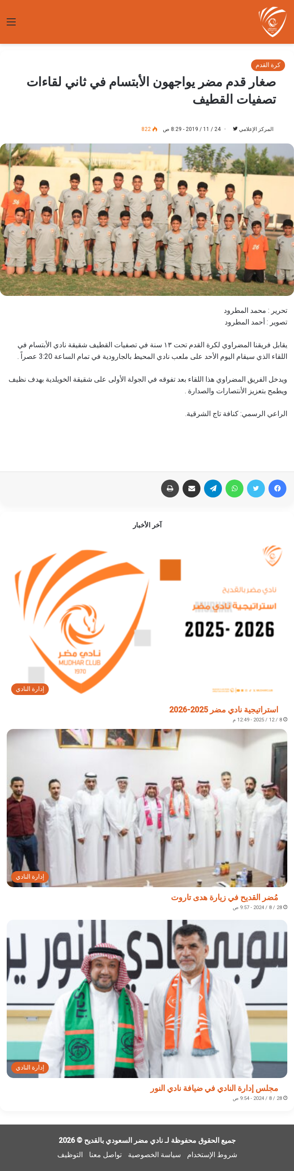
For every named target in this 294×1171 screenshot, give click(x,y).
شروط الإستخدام (212, 1154)
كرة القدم (268, 64)
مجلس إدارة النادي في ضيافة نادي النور (214, 1088)
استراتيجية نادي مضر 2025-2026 (223, 709)
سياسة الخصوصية (154, 1154)
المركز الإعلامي (256, 129)
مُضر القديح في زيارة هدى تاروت (224, 897)
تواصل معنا (105, 1154)
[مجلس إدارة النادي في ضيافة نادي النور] (147, 999)
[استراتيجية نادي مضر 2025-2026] (147, 620)
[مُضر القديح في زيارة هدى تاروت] (147, 808)
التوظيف (70, 1154)
